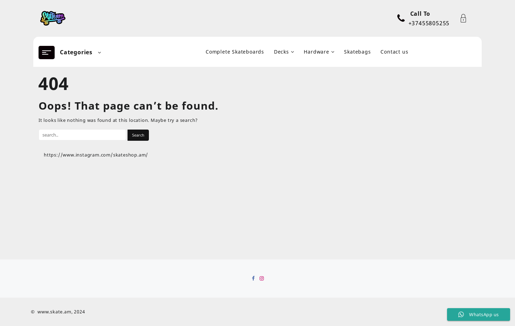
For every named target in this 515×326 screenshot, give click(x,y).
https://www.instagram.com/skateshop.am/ (96, 155)
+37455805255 (429, 23)
